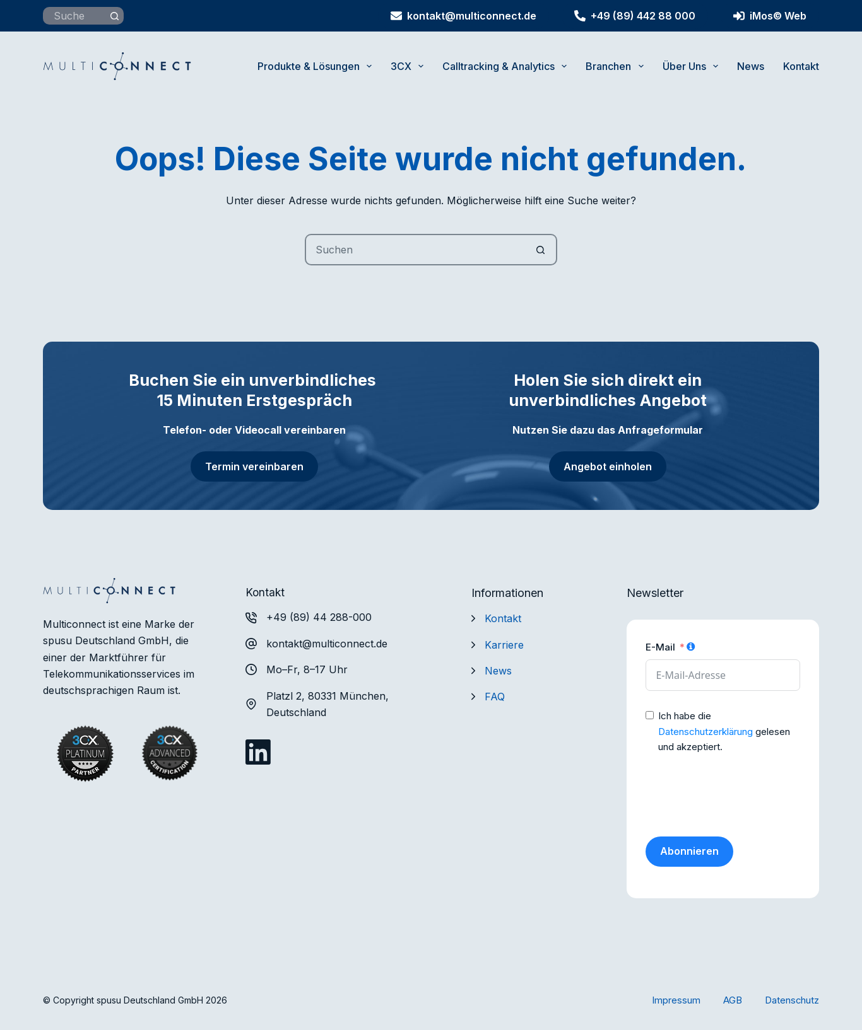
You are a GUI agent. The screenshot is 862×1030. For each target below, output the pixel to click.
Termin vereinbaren (254, 466)
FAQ (495, 696)
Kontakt (801, 66)
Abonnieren (689, 851)
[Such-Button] (115, 16)
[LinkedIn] (258, 752)
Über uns (693, 66)
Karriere (504, 645)
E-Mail (660, 647)
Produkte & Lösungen (317, 66)
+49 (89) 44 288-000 (319, 617)
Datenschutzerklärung (705, 732)
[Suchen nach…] (74, 16)
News (750, 66)
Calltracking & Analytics (507, 66)
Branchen (617, 66)
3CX (409, 66)
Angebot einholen (608, 466)
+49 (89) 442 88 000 (634, 15)
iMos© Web (769, 15)
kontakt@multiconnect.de (463, 15)
